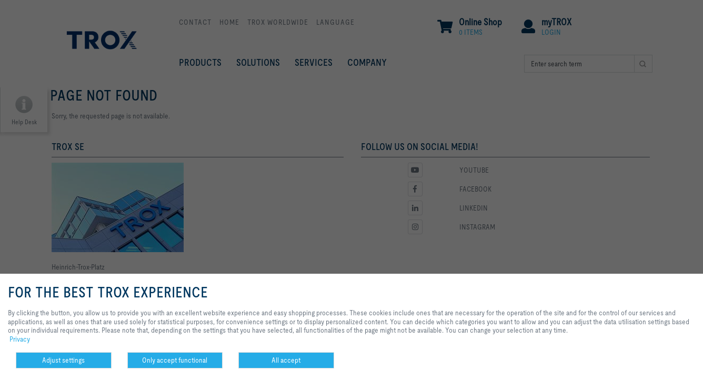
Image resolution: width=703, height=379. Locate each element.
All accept (286, 360)
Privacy (19, 339)
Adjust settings (63, 360)
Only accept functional (174, 360)
